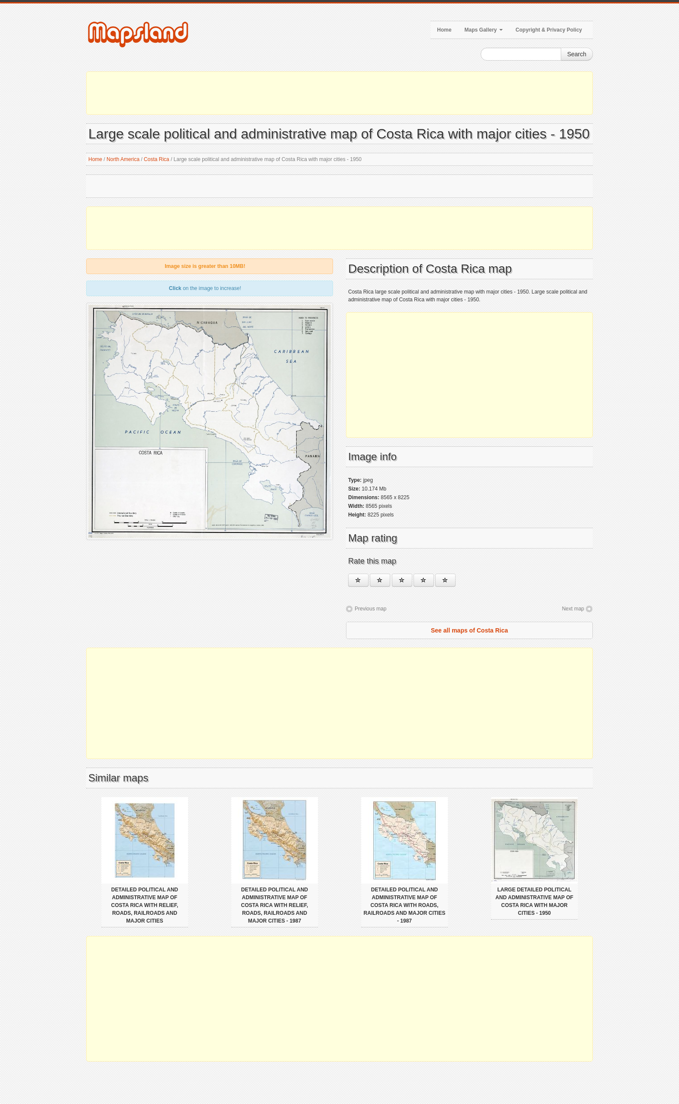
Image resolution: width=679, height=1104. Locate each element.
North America (123, 159)
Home (444, 30)
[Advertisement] (339, 93)
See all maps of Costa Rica (469, 630)
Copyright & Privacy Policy (549, 30)
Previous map (370, 609)
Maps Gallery (484, 30)
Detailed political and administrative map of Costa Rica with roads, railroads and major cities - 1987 (405, 905)
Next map (573, 609)
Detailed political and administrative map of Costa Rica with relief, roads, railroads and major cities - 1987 (274, 905)
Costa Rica (156, 159)
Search (576, 54)
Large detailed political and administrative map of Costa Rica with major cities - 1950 (534, 901)
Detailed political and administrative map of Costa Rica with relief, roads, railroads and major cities (144, 905)
